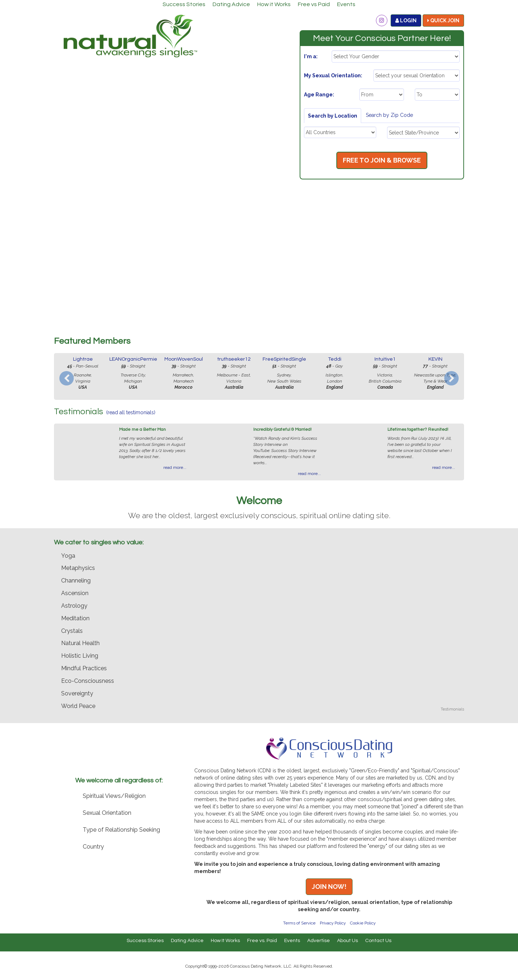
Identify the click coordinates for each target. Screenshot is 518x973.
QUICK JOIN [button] (443, 20)
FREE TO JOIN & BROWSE (382, 160)
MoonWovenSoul (183, 359)
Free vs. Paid (262, 940)
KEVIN (435, 359)
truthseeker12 (234, 359)
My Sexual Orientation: (333, 75)
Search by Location (332, 116)
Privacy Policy (333, 923)
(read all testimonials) (130, 412)
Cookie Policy (363, 923)
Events (346, 4)
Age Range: (319, 94)
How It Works (225, 940)
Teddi (334, 359)
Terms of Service (299, 923)
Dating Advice (231, 4)
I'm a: (311, 56)
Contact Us (378, 940)
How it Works (274, 4)
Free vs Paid (314, 4)
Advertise (318, 940)
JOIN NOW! (329, 886)
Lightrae (83, 359)
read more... (174, 467)
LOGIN (406, 20)
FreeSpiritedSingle (284, 359)
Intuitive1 (385, 359)
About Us (347, 940)
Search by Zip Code (389, 115)
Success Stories (184, 4)
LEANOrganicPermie (133, 359)
